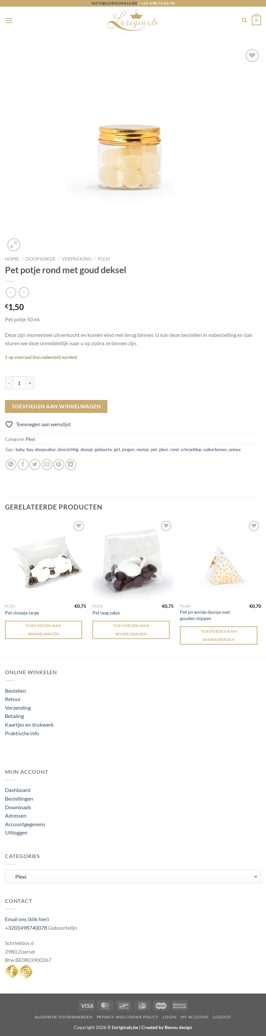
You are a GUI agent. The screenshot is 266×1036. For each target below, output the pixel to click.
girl (117, 449)
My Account (195, 1016)
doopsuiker (45, 449)
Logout (222, 1016)
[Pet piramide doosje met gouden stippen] (220, 559)
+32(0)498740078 (26, 927)
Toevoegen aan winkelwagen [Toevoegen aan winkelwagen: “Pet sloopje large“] (44, 629)
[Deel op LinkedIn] (70, 464)
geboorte (103, 449)
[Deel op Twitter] (34, 464)
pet (154, 449)
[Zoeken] (244, 20)
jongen (128, 449)
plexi (163, 449)
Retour (13, 699)
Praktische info (22, 733)
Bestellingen (19, 798)
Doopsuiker (40, 259)
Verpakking (76, 259)
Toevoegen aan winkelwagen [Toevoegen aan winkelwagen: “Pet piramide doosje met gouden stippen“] (219, 635)
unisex (235, 449)
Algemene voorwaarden (63, 1016)
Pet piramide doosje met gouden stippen (205, 615)
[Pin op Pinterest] (58, 464)
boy (30, 449)
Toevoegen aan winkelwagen (56, 406)
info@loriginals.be (114, 3)
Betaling (14, 716)
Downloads (18, 807)
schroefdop (191, 449)
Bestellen (15, 690)
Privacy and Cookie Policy (128, 1016)
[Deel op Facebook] (23, 464)
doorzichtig (68, 449)
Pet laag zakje (106, 612)
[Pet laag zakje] (133, 559)
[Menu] (9, 20)
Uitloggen (16, 832)
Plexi (104, 259)
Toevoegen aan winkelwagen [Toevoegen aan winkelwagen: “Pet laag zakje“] (131, 629)
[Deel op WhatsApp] (11, 464)
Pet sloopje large (22, 612)
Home (12, 259)
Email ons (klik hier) (27, 919)
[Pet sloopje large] (45, 559)
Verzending (18, 707)
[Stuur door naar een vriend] (46, 464)
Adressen (16, 815)
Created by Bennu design (166, 1027)
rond (174, 449)
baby (20, 449)
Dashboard (17, 790)
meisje (142, 449)
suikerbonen (215, 449)
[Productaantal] (19, 382)
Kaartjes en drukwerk (29, 724)
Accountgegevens (25, 824)
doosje (86, 449)
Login (169, 1016)
